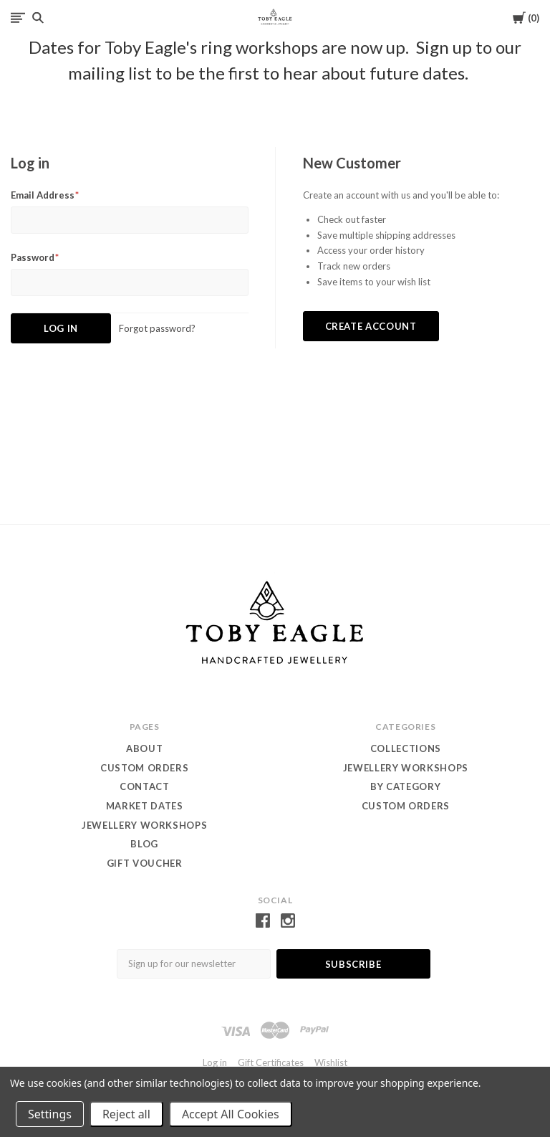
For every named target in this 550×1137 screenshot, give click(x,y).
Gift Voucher (145, 863)
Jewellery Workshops (144, 825)
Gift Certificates (271, 1062)
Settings (50, 1114)
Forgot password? (157, 328)
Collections (405, 748)
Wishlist (330, 1062)
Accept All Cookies (230, 1114)
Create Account (371, 326)
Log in (215, 1062)
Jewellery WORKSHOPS (405, 768)
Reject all (126, 1114)
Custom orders (144, 768)
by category (405, 786)
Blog (144, 844)
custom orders (406, 806)
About (144, 748)
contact (145, 786)
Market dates (144, 806)
